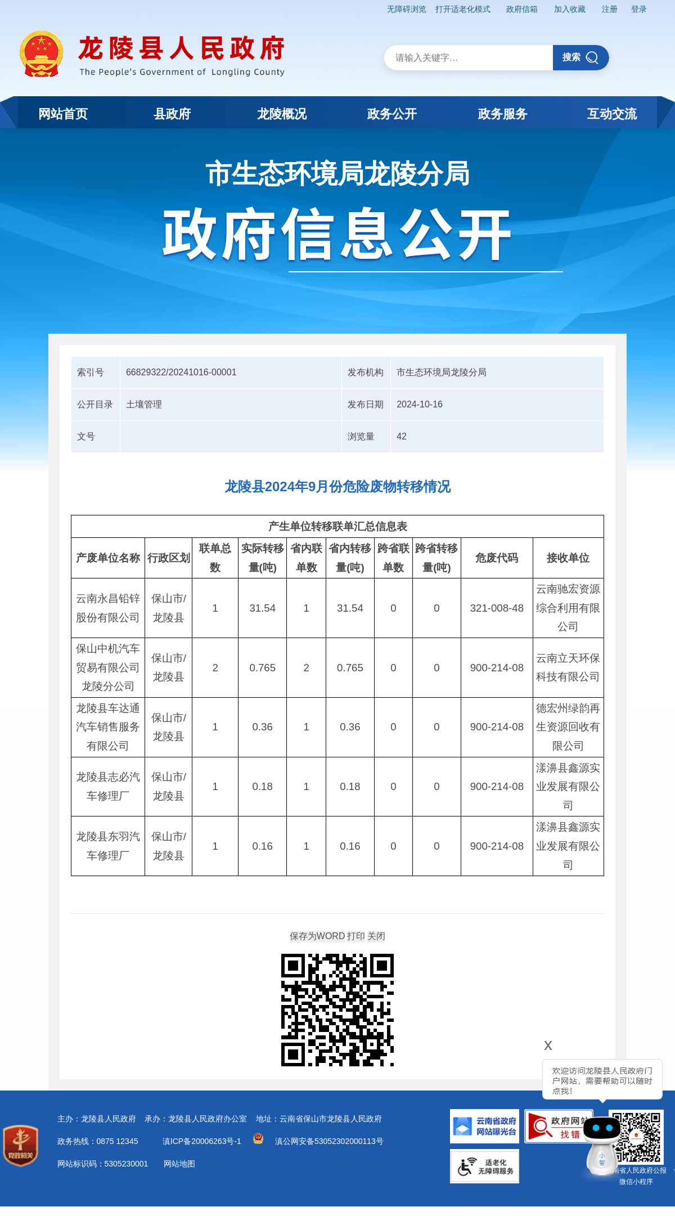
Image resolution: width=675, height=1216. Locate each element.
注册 (610, 9)
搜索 (580, 58)
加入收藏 (570, 9)
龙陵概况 (282, 114)
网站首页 (63, 114)
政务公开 (392, 114)
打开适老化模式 (462, 9)
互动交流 (612, 114)
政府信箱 (522, 9)
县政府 (172, 114)
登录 (639, 9)
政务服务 (503, 114)
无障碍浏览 (406, 9)
